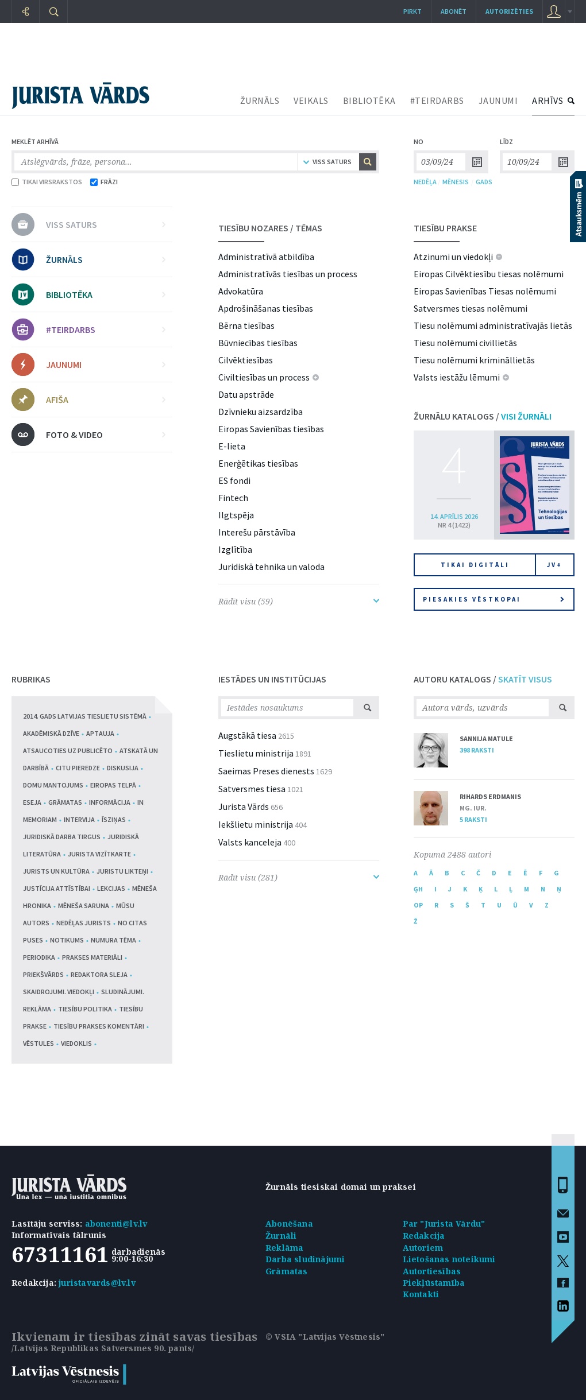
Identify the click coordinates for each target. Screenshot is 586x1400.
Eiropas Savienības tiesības (271, 429)
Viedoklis (76, 1043)
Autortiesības (432, 1271)
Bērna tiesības (246, 325)
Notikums (67, 940)
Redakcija (424, 1235)
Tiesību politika (85, 1009)
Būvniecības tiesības (258, 342)
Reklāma (284, 1247)
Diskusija (122, 767)
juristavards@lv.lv (97, 1282)
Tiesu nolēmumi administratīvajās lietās (493, 325)
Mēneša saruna (83, 905)
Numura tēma (113, 940)
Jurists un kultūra (56, 871)
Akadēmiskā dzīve (51, 733)
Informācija (109, 802)
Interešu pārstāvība (256, 532)
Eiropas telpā (113, 785)
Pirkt (412, 11)
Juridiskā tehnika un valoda (271, 566)
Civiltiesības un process (264, 377)
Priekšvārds (43, 974)
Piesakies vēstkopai (493, 599)
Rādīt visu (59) (298, 601)
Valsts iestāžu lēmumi (457, 377)
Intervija (79, 819)
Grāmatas (65, 802)
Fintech (233, 497)
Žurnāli (280, 1235)
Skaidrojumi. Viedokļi (58, 991)
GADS (484, 181)
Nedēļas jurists (83, 922)
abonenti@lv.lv (116, 1223)
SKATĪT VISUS (525, 679)
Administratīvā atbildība (266, 256)
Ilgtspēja (236, 515)
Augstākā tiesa (247, 735)
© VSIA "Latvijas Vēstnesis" (324, 1336)
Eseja (32, 802)
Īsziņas (114, 819)
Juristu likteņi (122, 871)
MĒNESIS (455, 181)
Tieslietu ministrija (256, 753)
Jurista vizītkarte (99, 854)
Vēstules (38, 1043)
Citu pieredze (78, 767)
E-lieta (231, 446)
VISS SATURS (105, 224)
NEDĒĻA (425, 181)
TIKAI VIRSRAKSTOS (46, 181)
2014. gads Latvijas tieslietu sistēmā (84, 716)
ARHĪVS (547, 100)
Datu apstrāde (246, 394)
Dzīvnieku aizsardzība (260, 411)
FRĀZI (104, 181)
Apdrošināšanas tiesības (265, 308)
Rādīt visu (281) (298, 877)
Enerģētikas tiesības (258, 463)
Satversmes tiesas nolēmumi (470, 308)
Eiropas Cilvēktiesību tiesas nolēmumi (489, 274)
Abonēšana (289, 1223)
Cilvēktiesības (245, 360)
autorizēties (509, 11)
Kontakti (421, 1294)
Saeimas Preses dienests (266, 771)
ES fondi (234, 480)
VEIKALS (311, 100)
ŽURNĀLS (260, 100)
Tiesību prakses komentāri (98, 1026)
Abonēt (454, 11)
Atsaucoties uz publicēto (68, 750)
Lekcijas (111, 888)
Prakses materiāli (92, 957)
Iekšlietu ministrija (255, 824)
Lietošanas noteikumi (449, 1259)
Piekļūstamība (434, 1282)
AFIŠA (105, 399)
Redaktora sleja (99, 974)
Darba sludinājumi (305, 1259)
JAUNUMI (498, 100)
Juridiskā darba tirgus (62, 836)
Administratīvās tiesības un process (287, 274)
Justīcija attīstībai (56, 888)
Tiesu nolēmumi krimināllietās (474, 360)
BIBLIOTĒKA (369, 100)
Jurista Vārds (243, 806)
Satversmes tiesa (252, 788)
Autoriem (423, 1247)
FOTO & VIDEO (105, 434)
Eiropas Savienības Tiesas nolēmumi (485, 291)
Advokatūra (240, 291)
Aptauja (100, 733)
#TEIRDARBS (437, 100)
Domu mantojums (53, 785)
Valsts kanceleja (250, 842)
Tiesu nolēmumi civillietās (465, 342)
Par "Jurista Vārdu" (444, 1223)
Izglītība (235, 549)
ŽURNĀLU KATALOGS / (483, 416)
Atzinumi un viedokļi (453, 256)
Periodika (39, 957)
